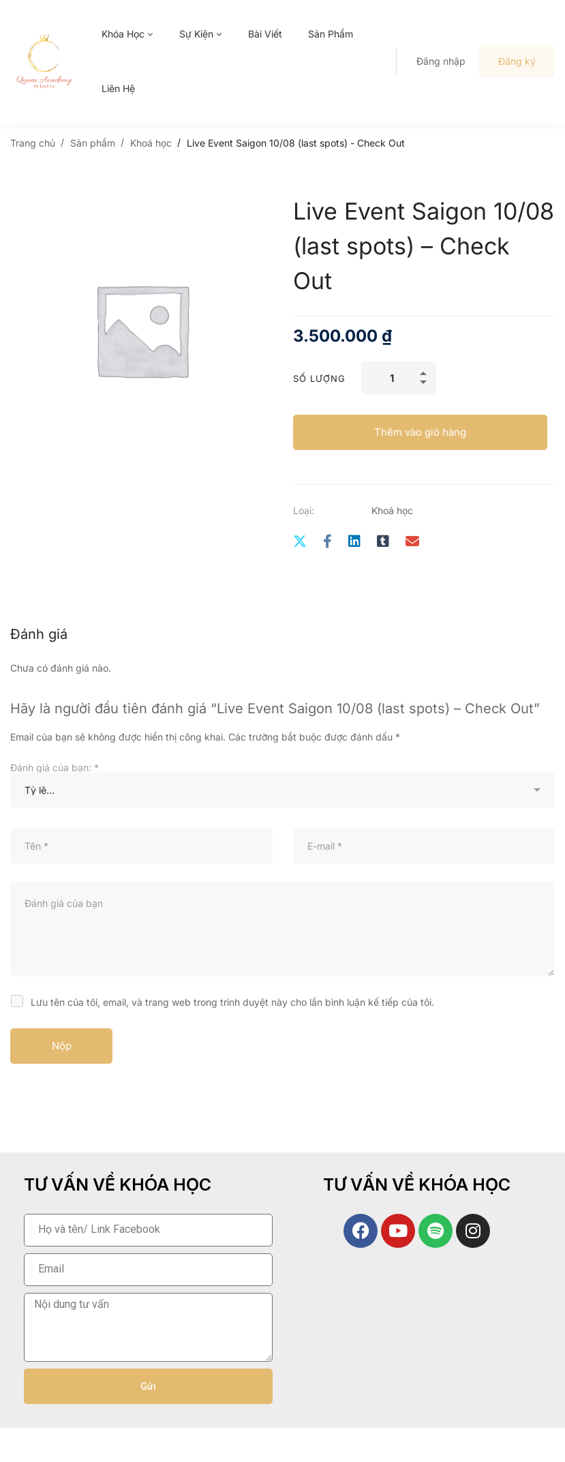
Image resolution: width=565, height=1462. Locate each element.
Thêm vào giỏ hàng (420, 432)
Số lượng (319, 378)
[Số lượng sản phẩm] (398, 377)
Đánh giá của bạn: (54, 767)
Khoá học (151, 143)
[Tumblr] (383, 541)
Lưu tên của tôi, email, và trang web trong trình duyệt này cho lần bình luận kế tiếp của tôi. (232, 1002)
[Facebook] (327, 541)
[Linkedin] (354, 541)
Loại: (303, 510)
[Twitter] (300, 541)
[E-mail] (412, 541)
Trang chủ (32, 143)
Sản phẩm (92, 143)
